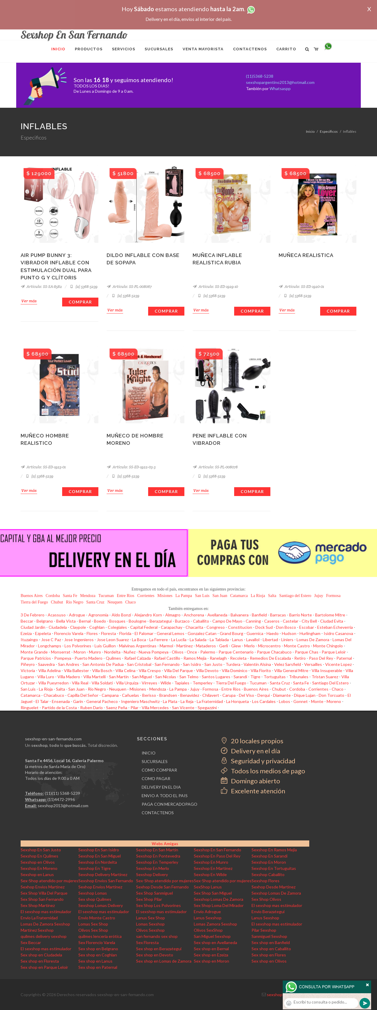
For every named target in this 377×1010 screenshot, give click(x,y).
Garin (78, 701)
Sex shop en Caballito (271, 948)
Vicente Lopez (338, 664)
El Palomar (144, 633)
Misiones (164, 595)
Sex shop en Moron (211, 960)
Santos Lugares (216, 676)
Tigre (255, 676)
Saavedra (46, 664)
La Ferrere (158, 639)
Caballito (201, 620)
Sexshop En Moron (269, 862)
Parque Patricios (36, 658)
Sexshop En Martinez (213, 868)
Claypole (78, 627)
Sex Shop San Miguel (213, 892)
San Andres (68, 664)
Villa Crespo (150, 670)
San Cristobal (139, 664)
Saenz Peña (116, 707)
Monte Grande (34, 651)
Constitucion (240, 627)
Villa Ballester (76, 670)
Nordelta (112, 651)
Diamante (282, 695)
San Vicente (183, 707)
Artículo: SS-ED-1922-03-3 (131, 467)
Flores (92, 633)
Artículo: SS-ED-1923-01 (43, 467)
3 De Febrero (32, 614)
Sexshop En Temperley (157, 862)
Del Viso (246, 695)
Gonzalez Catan (202, 633)
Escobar (306, 627)
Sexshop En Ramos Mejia (274, 849)
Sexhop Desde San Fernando (162, 886)
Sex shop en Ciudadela (41, 954)
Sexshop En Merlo (152, 868)
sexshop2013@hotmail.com (63, 805)
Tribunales (298, 676)
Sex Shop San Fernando (42, 899)
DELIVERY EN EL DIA (161, 787)
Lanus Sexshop (207, 917)
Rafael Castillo (167, 658)
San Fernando (167, 664)
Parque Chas (306, 651)
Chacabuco (54, 695)
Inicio (310, 131)
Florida (125, 633)
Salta (272, 595)
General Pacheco (102, 701)
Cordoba (53, 595)
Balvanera (240, 614)
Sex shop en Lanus (95, 960)
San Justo (213, 664)
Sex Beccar (31, 942)
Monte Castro (297, 645)
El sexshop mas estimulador (277, 905)
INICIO (149, 752)
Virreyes (149, 682)
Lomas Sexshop (150, 923)
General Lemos (170, 633)
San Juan (219, 595)
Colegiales (117, 627)
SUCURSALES (155, 761)
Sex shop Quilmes (94, 899)
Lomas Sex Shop (93, 923)
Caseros (272, 620)
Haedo (273, 633)
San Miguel (142, 676)
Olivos (177, 651)
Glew (236, 645)
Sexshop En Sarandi (269, 855)
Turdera (233, 664)
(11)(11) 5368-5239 (62, 793)
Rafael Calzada (137, 658)
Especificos (329, 131)
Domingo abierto (250, 781)
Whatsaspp (280, 88)
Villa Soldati (102, 682)
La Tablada (219, 639)
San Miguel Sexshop (212, 936)
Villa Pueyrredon (53, 682)
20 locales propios (252, 741)
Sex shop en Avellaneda (215, 942)
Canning (253, 620)
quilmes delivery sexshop (44, 936)
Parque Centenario (236, 651)
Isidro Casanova (338, 633)
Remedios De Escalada (270, 658)
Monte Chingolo (328, 645)
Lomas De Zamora (313, 639)
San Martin (119, 676)
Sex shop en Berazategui (158, 948)
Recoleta (238, 658)
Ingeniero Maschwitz (140, 701)
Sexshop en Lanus (37, 874)
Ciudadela (58, 627)
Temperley (202, 682)
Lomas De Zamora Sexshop (45, 923)
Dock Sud (264, 627)
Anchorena (194, 614)
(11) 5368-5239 (83, 286)
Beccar (27, 620)
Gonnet (300, 701)
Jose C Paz (51, 639)
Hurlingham (310, 633)
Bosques (117, 620)
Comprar (80, 301)
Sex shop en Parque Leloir (44, 967)
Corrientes (145, 595)
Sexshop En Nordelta (97, 862)
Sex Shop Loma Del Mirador (219, 905)
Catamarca (239, 595)
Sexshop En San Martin (157, 849)
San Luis (202, 595)
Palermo (207, 651)
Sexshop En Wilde (210, 874)
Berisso (149, 695)
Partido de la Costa (59, 707)
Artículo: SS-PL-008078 (215, 467)
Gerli (223, 645)
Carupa (229, 695)
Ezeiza (26, 633)
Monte (317, 701)
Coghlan (97, 627)
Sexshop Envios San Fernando (105, 880)
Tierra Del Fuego (231, 682)
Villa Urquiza (127, 682)
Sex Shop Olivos (266, 899)
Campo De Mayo (227, 620)
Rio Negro (74, 602)
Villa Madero (68, 676)
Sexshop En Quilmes (39, 855)
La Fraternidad (210, 701)
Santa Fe (70, 595)
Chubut (57, 602)
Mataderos (206, 645)
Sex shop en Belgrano (98, 948)
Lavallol (252, 639)
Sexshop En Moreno (39, 868)
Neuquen (115, 602)
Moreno (334, 701)
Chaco (130, 602)
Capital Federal (144, 627)
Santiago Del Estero (330, 682)
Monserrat (60, 651)
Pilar (134, 707)
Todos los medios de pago (263, 771)
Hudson (289, 633)
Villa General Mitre (291, 670)
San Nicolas (165, 676)
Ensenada (61, 701)
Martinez (184, 645)
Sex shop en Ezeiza (211, 954)
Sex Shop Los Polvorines (158, 905)
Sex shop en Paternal (97, 967)
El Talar (42, 701)
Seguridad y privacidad (258, 761)
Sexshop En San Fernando (217, 849)
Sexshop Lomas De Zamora (276, 892)
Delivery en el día (250, 751)
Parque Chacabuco (274, 651)
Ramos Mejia (194, 658)
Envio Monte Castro (96, 917)
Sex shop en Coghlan (97, 954)
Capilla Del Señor (82, 695)
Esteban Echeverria (335, 627)
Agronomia (98, 614)
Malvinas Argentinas (137, 645)
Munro (95, 651)
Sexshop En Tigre (94, 868)
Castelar (290, 620)
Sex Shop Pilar (149, 899)
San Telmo (189, 676)
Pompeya (62, 658)
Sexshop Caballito (268, 874)
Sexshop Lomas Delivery (100, 905)
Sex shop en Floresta (40, 960)
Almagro (173, 614)
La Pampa (184, 595)
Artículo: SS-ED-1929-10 (215, 286)
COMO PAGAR (156, 778)
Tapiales (181, 682)
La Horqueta (237, 701)
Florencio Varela (68, 633)
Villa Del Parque (178, 670)
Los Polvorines (78, 645)
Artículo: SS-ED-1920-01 (301, 286)
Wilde (166, 682)
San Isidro (192, 664)
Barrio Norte (300, 614)
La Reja (187, 701)
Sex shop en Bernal (211, 948)
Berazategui (161, 620)
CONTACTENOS (158, 812)
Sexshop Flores (266, 880)
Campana (110, 695)
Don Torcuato (331, 695)
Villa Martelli (94, 676)
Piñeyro (28, 664)
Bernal (85, 620)
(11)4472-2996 (61, 799)
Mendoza (87, 595)
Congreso (215, 627)
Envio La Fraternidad (39, 917)
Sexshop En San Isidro (98, 849)
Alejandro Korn (148, 614)
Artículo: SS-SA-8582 (41, 286)
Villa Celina (125, 670)
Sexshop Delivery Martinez (102, 874)
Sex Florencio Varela (96, 942)
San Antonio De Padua (103, 664)
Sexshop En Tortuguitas (274, 868)
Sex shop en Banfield (271, 942)
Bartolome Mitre (330, 614)
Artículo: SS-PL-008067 (129, 286)
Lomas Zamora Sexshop (215, 923)
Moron (80, 651)
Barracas (278, 614)
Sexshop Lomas (92, 892)
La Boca (139, 639)
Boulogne (137, 620)
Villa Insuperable (327, 670)
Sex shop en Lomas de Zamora (163, 960)
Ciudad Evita (331, 620)
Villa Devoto (207, 670)
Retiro (300, 658)
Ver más (29, 301)
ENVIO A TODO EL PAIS (165, 795)
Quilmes (113, 658)
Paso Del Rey (321, 658)
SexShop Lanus (208, 886)
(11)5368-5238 (259, 76)
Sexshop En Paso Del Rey (217, 855)
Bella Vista (66, 620)
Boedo (100, 620)
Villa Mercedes (155, 707)
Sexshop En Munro (211, 862)
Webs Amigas (165, 843)
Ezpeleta (43, 633)
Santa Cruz (95, 602)
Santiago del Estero (295, 595)
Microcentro (269, 645)
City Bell (309, 620)
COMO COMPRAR (159, 769)
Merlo (249, 645)
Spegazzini (207, 707)
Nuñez (129, 651)
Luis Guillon (105, 645)
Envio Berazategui (268, 911)
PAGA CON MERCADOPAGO (169, 804)
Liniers (287, 639)
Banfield (259, 614)
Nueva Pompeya (153, 651)
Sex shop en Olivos (269, 960)
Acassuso (57, 614)
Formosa (333, 595)
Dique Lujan (304, 695)
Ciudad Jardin (33, 627)
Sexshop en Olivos (38, 862)
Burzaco (182, 620)
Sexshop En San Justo (41, 849)
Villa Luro (45, 676)
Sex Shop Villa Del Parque (44, 892)
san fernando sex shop (157, 936)
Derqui (263, 695)
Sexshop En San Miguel (99, 855)
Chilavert (210, 695)
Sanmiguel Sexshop (269, 936)
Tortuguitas (275, 676)
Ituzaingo (29, 639)
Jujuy (318, 595)
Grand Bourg (231, 633)
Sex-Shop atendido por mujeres (49, 880)
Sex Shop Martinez (38, 905)
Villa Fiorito (261, 670)
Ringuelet (30, 707)
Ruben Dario (91, 707)
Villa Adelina (49, 670)
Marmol (166, 645)
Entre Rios (125, 595)
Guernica (255, 633)
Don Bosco (286, 627)
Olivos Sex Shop (93, 930)
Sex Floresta (147, 942)
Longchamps (49, 645)
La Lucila (178, 639)
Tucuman (106, 595)
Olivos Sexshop (150, 930)
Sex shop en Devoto (154, 954)
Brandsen (168, 695)
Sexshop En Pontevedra (158, 855)
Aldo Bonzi (121, 614)
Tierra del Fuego (34, 602)
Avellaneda (217, 614)
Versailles (313, 664)
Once (192, 651)
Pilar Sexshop (264, 930)
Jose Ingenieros (79, 639)
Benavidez (189, 695)
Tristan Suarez (325, 676)
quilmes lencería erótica (100, 936)
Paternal (344, 658)
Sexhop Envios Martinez (43, 886)
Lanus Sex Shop (150, 917)
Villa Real (80, 682)
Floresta (108, 633)
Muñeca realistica (306, 255)
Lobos (284, 701)
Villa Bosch (102, 670)
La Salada (198, 639)
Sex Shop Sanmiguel (154, 892)
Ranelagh (218, 658)
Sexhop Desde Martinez (273, 886)
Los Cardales (264, 701)
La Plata (170, 701)
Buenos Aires (32, 595)
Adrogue (77, 614)
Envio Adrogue (207, 911)
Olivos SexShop (208, 930)
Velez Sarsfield (287, 664)
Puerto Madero (88, 658)
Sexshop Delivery (152, 874)
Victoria (28, 670)
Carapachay (171, 627)
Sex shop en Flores (269, 954)
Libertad (270, 639)
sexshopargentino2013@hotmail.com (280, 82)
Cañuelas (130, 695)
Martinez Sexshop (37, 930)
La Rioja (258, 595)
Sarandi (240, 676)
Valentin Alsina (257, 664)
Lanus (237, 639)
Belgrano (45, 620)
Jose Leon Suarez (113, 639)
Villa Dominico (234, 670)
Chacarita (194, 627)
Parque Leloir (334, 651)
